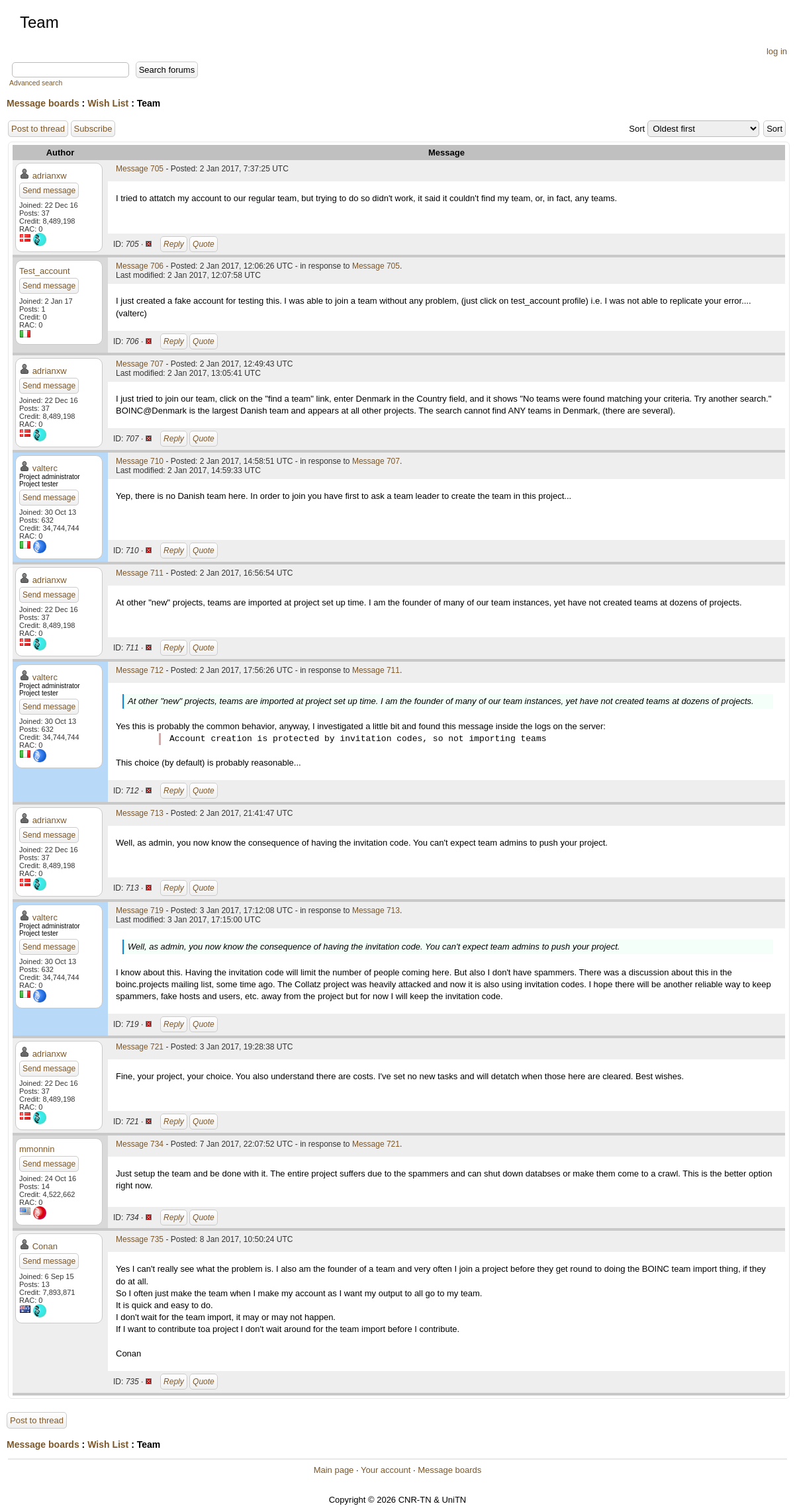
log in (777, 51)
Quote (203, 244)
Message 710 (140, 461)
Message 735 (140, 1239)
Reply (174, 244)
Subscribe (93, 129)
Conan (45, 1246)
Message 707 (140, 364)
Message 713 (140, 813)
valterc (45, 468)
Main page (334, 1470)
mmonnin (36, 1149)
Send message (49, 190)
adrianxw (49, 176)
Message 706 (140, 266)
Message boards (43, 103)
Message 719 (140, 910)
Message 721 (140, 1046)
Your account (385, 1470)
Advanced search (35, 83)
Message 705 (140, 168)
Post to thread (38, 129)
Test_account (44, 271)
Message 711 (140, 573)
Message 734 (140, 1144)
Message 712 (140, 670)
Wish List (107, 103)
